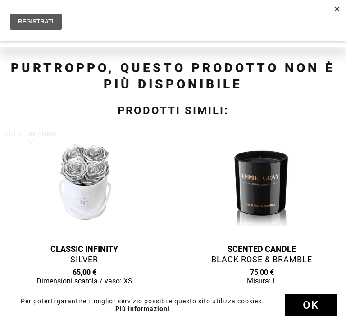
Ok (311, 305)
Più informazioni (142, 309)
